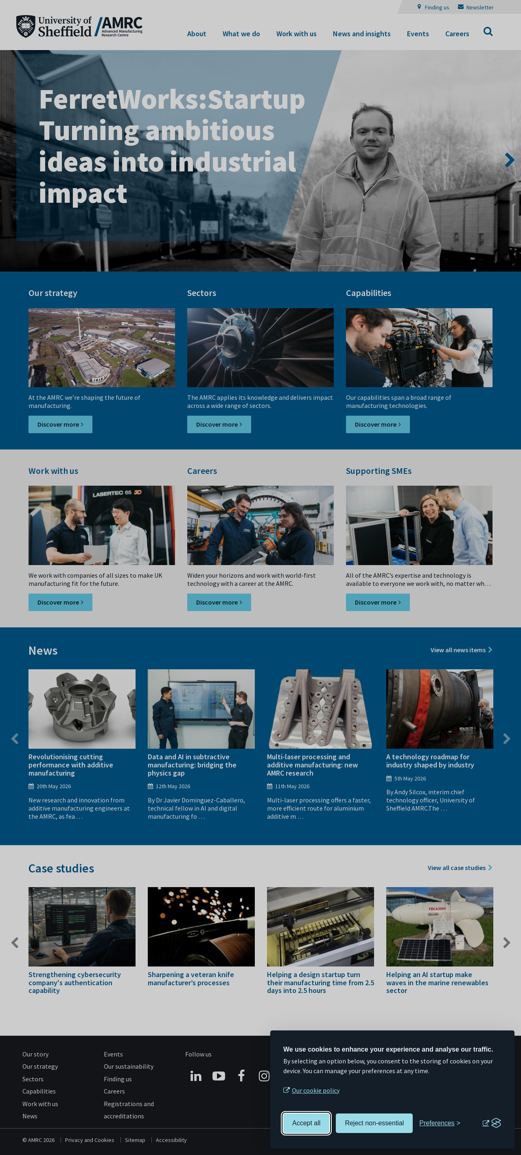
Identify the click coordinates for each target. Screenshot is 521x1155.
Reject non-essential (374, 1123)
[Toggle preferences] (439, 1123)
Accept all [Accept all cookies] (306, 1123)
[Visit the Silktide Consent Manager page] (491, 1123)
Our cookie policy (315, 1090)
